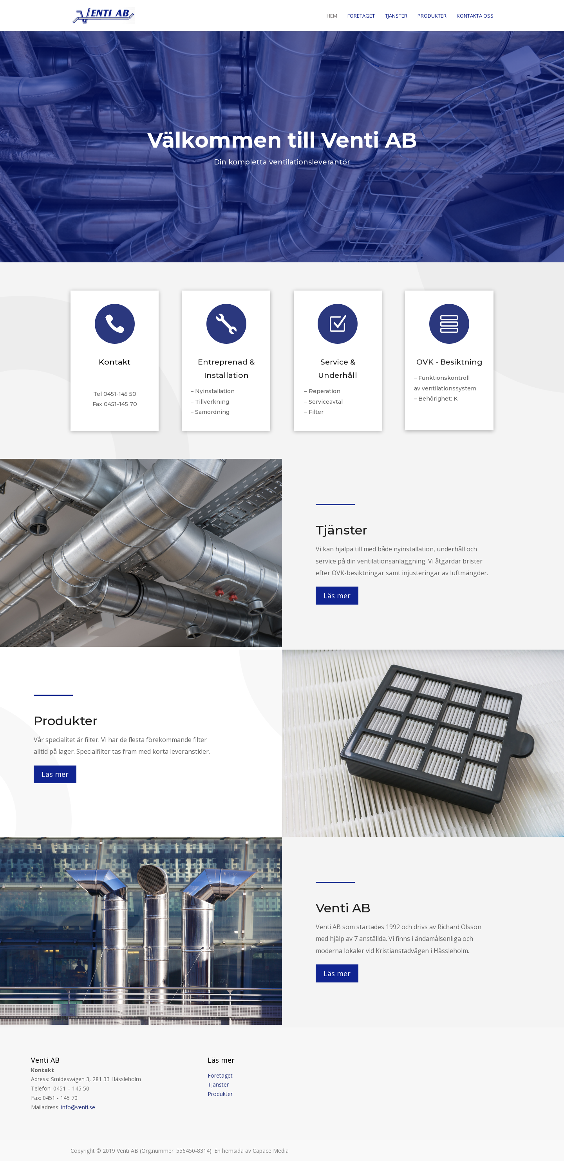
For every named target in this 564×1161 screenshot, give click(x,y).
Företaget (361, 16)
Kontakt (114, 362)
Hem (332, 16)
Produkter (432, 16)
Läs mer (337, 595)
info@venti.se (78, 1107)
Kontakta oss (475, 16)
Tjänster (396, 16)
